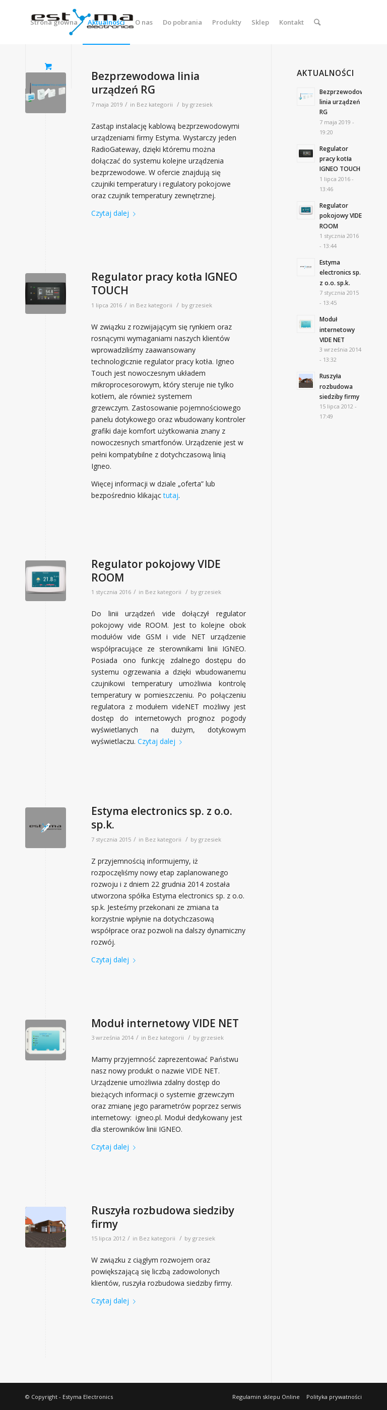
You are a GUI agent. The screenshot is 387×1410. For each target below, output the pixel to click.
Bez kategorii (155, 104)
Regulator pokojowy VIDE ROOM (156, 571)
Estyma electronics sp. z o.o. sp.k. (161, 818)
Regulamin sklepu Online (266, 1396)
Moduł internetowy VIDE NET (165, 1023)
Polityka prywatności (334, 1396)
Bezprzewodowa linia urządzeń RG (145, 83)
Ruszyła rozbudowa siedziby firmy (162, 1217)
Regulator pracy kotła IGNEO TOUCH (164, 283)
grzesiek (201, 104)
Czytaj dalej (115, 213)
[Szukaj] (317, 22)
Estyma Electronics (87, 1396)
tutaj (170, 495)
